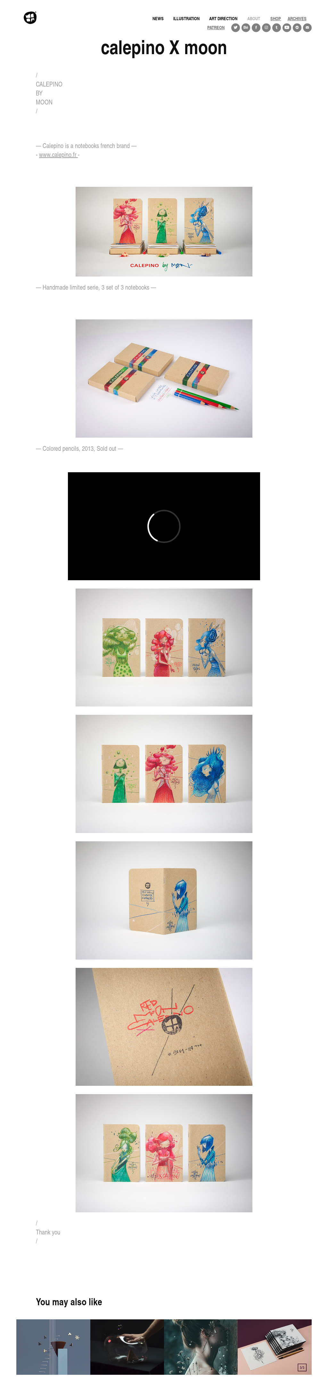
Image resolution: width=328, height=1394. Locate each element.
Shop (275, 18)
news (158, 18)
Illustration (186, 18)
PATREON (216, 27)
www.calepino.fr (58, 154)
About (253, 18)
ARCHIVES (297, 18)
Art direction (223, 18)
